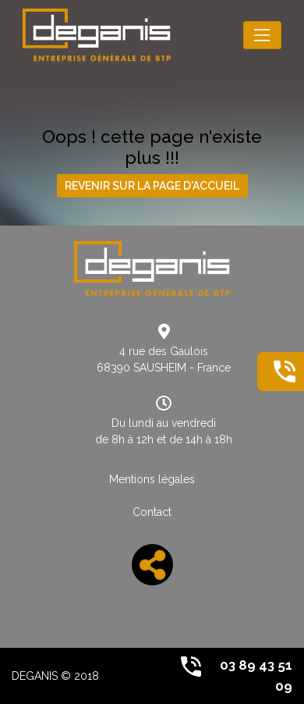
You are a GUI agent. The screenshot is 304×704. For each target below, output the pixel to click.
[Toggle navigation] (262, 34)
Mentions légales (152, 479)
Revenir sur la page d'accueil (152, 186)
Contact (152, 512)
